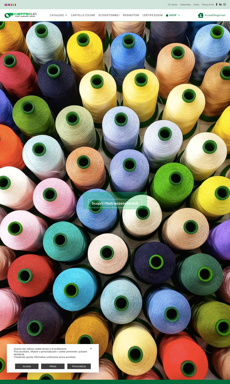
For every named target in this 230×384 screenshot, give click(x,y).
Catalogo (58, 15)
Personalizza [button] (79, 366)
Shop (174, 15)
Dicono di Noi (208, 4)
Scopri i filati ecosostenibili (115, 203)
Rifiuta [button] (52, 366)
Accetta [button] (27, 366)
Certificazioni (152, 15)
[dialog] (53, 358)
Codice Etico (185, 4)
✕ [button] (91, 348)
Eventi (196, 4)
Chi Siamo (172, 4)
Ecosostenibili (108, 15)
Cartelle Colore (83, 15)
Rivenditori (131, 15)
